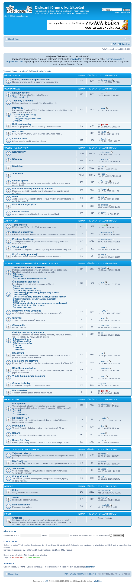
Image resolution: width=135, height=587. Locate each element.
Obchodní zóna (12, 400)
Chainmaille (18, 325)
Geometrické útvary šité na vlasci (29, 305)
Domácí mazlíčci (21, 504)
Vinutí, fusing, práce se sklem (28, 376)
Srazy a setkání (21, 117)
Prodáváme (18, 425)
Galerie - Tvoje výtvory (16, 148)
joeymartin (90, 567)
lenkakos (104, 205)
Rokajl (17, 286)
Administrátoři (18, 557)
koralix (103, 418)
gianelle (104, 125)
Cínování (17, 318)
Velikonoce (19, 349)
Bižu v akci (18, 131)
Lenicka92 (105, 505)
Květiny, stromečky (23, 343)
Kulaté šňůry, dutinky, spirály (27, 290)
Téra (103, 167)
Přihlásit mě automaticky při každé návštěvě (91, 535)
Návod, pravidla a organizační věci (31, 79)
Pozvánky (17, 108)
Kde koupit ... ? (21, 97)
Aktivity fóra (11, 221)
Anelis (103, 255)
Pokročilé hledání (122, 12)
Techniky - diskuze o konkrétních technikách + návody (32, 264)
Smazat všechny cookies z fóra (83, 574)
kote (102, 197)
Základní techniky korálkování (28, 267)
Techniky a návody (22, 100)
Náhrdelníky (19, 151)
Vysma (103, 189)
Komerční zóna (20, 440)
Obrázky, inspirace (22, 307)
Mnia (103, 247)
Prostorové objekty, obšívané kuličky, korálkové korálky (40, 297)
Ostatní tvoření (20, 211)
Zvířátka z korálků (22, 341)
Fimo (15, 196)
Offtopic (8, 486)
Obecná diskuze (12, 89)
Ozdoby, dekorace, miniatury (28, 332)
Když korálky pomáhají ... (26, 254)
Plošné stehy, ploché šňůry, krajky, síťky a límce (36, 292)
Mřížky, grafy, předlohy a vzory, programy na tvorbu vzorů (40, 303)
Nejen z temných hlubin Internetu (21, 449)
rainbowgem (106, 404)
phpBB (45, 581)
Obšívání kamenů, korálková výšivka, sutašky (35, 299)
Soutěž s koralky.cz (23, 232)
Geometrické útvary (23, 339)
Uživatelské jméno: (12, 535)
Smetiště (17, 518)
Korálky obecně (21, 92)
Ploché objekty (21, 295)
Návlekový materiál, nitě (25, 288)
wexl (102, 282)
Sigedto (104, 139)
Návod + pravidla (13, 76)
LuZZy (103, 311)
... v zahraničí (20, 414)
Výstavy (18, 121)
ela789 (103, 132)
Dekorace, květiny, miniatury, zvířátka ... (34, 188)
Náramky (17, 159)
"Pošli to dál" (19, 247)
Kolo (102, 426)
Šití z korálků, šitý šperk (25, 281)
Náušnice (17, 166)
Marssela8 (105, 368)
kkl (102, 333)
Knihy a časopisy (21, 124)
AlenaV (104, 498)
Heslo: (45, 535)
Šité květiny (19, 301)
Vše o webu (18, 468)
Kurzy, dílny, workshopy (25, 114)
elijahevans (105, 152)
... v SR (17, 412)
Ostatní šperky (20, 180)
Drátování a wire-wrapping (26, 310)
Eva (102, 477)
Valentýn (18, 347)
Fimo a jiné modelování (25, 361)
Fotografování (20, 476)
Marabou (104, 361)
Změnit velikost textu (127, 38)
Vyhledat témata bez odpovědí (17, 71)
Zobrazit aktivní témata (41, 71)
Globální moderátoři (33, 557)
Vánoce (17, 345)
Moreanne (105, 326)
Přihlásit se (125, 44)
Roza (103, 174)
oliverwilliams (106, 232)
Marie (103, 108)
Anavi (103, 318)
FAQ (114, 44)
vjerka (103, 384)
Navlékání (18, 276)
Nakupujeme (19, 403)
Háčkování (18, 353)
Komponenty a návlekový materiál (30, 278)
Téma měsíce (19, 224)
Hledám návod (20, 390)
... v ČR (17, 410)
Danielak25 (105, 491)
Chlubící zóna (19, 138)
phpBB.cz (98, 581)
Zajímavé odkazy (21, 453)
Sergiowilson (106, 80)
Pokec (15, 490)
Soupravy (17, 173)
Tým (66, 574)
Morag (103, 212)
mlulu (103, 376)
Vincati (103, 268)
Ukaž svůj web (20, 461)
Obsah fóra (13, 39)
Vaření (15, 497)
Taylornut (104, 181)
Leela (103, 225)
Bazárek (16, 433)
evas (103, 433)
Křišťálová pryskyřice (24, 204)
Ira (102, 353)
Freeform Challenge (23, 239)
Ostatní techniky (21, 383)
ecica (103, 93)
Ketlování (18, 274)
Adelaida (104, 159)
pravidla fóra (76, 59)
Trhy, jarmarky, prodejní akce (27, 119)
